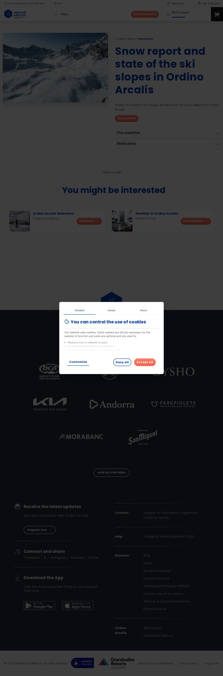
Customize (78, 362)
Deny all (122, 362)
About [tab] (143, 310)
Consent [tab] (79, 310)
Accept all (145, 362)
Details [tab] (112, 310)
